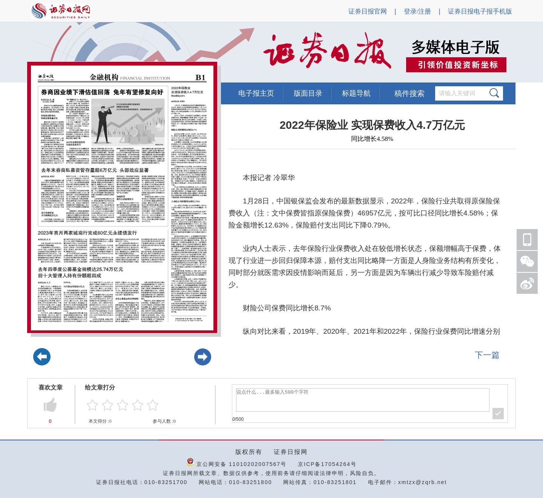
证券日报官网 (367, 11)
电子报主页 (256, 93)
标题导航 (356, 93)
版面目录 (308, 93)
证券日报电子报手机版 (480, 11)
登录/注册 (417, 11)
